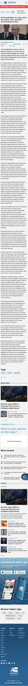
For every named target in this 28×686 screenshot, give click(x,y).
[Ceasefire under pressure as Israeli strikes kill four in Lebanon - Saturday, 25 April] (4, 414)
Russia (19, 618)
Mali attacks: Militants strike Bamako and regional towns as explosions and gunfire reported (17, 525)
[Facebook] (1, 663)
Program (3, 647)
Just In (11, 632)
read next (5, 383)
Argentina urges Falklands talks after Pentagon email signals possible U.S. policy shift (15, 468)
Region (2, 630)
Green (2, 644)
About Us (20, 630)
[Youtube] (9, 663)
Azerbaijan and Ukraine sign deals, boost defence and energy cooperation (14, 478)
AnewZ (13, 680)
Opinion (2, 651)
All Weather (12, 635)
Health (2, 640)
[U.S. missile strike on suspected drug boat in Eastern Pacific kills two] (4, 532)
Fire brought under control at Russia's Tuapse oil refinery (15, 473)
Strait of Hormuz (10, 618)
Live (10, 630)
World (7, 12)
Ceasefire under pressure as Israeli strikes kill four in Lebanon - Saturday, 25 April (17, 415)
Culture (2, 637)
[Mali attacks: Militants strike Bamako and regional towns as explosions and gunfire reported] (4, 523)
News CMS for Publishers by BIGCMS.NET (14, 682)
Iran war (17, 612)
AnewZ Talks (4, 654)
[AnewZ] (14, 671)
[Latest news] (26, 6)
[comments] (23, 44)
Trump (20, 615)
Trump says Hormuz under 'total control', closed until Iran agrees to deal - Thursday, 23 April (15, 457)
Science (2, 649)
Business (3, 635)
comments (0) (7, 424)
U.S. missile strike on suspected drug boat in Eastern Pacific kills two (17, 533)
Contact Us (21, 637)
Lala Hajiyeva (5, 42)
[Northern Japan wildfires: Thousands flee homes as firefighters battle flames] (14, 394)
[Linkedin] (4, 663)
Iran (23, 612)
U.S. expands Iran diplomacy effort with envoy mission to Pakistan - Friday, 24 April (15, 462)
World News (13, 12)
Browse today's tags (11, 609)
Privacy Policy (21, 632)
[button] (3, 420)
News (3, 373)
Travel (2, 642)
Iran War (3, 656)
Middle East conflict (10, 615)
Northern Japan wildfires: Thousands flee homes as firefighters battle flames (17, 6)
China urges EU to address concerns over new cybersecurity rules (17, 550)
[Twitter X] (6, 663)
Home (2, 12)
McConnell (17, 373)
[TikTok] (14, 663)
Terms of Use (21, 635)
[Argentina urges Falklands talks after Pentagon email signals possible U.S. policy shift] (4, 541)
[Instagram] (12, 663)
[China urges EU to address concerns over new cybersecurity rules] (4, 549)
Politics (9, 373)
